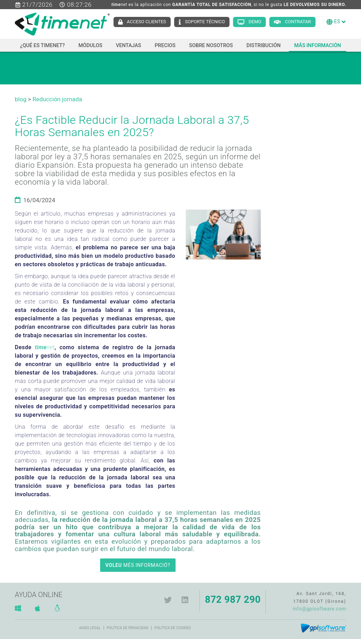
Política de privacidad (128, 628)
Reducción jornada (57, 99)
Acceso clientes (146, 21)
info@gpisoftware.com (319, 609)
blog (20, 99)
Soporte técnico (205, 21)
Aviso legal (89, 628)
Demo (255, 21)
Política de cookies (172, 628)
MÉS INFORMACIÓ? (137, 565)
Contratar (298, 21)
